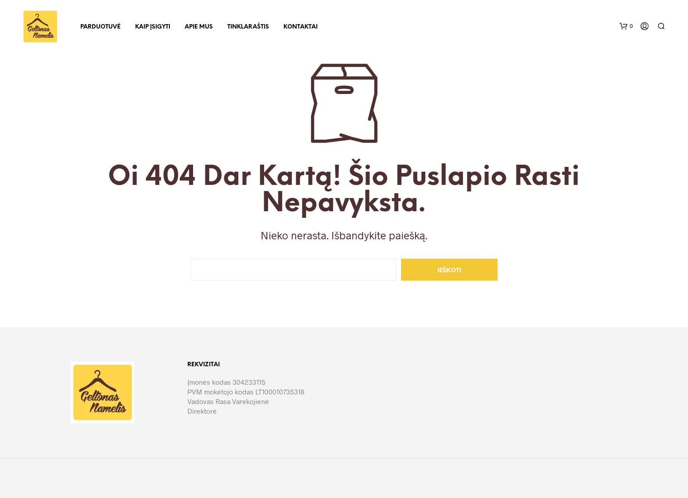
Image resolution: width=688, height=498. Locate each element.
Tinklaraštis (248, 27)
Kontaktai (300, 27)
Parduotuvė (100, 27)
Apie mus (199, 27)
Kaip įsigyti (152, 27)
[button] (626, 26)
